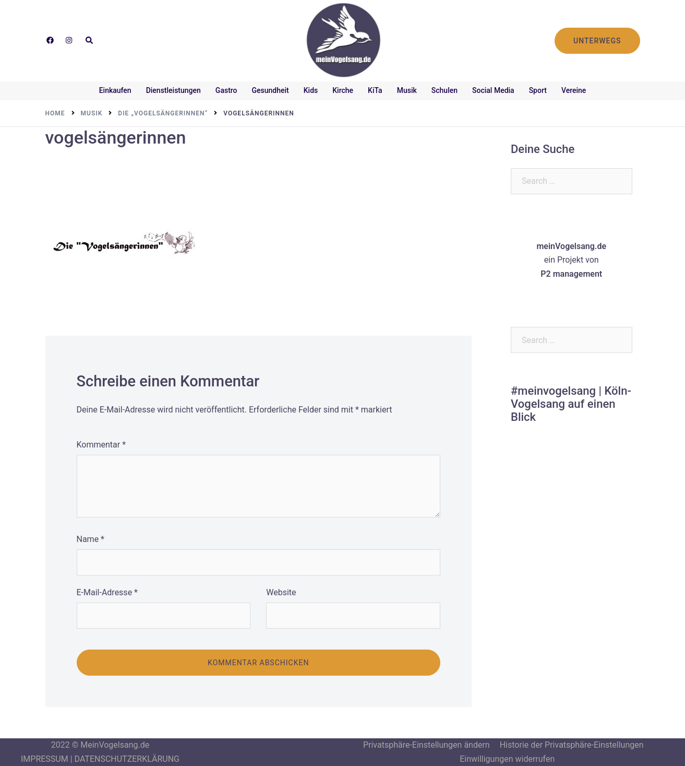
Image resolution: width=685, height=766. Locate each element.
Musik (407, 90)
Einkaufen (115, 90)
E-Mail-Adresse (107, 592)
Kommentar (101, 445)
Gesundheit (270, 90)
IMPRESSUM (44, 759)
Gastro (226, 90)
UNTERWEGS (597, 41)
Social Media (493, 90)
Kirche (342, 90)
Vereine (573, 90)
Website (281, 592)
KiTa (375, 90)
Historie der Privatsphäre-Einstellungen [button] (572, 745)
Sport (538, 90)
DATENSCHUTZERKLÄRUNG (127, 759)
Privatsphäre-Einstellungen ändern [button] (426, 745)
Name (91, 539)
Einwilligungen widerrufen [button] (507, 759)
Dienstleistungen (173, 90)
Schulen (444, 90)
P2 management (571, 274)
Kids (311, 90)
